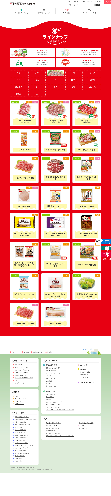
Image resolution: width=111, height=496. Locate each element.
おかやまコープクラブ (21, 448)
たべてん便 (49, 381)
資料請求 (26, 352)
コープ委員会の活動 (20, 450)
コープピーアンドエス (87, 382)
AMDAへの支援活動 (20, 430)
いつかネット (50, 376)
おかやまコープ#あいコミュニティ (25, 445)
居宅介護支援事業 (85, 372)
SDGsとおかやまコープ (21, 375)
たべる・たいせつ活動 (21, 443)
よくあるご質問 (86, 1)
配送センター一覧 (51, 370)
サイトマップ (97, 1)
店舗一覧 (48, 399)
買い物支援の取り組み (21, 435)
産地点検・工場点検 (52, 425)
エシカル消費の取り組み (53, 433)
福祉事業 (83, 369)
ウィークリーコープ (20, 398)
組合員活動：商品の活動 (86, 423)
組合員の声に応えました (53, 428)
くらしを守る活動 (20, 440)
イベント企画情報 (20, 456)
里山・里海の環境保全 (21, 422)
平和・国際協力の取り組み (22, 424)
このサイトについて (73, 1)
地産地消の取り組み (52, 430)
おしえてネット (50, 378)
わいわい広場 (18, 461)
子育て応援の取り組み (21, 437)
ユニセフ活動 (18, 427)
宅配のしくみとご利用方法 (53, 368)
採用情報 (49, 352)
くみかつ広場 (18, 458)
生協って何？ (18, 365)
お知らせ (17, 396)
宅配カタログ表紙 (51, 386)
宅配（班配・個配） (52, 365)
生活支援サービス (20, 432)
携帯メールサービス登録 (53, 404)
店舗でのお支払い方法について (55, 407)
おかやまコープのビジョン (22, 370)
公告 (16, 380)
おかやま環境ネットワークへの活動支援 (25, 419)
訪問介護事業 (84, 374)
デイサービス (84, 377)
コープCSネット (19, 383)
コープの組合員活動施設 (22, 453)
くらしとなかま (19, 401)
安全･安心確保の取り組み (53, 423)
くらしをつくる (19, 404)
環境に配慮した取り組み (22, 417)
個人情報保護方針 (38, 352)
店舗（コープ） (50, 391)
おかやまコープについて (22, 367)
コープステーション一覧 (53, 373)
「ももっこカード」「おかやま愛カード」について (60, 410)
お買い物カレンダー (52, 394)
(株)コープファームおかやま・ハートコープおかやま (60, 436)
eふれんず (49, 383)
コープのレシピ (83, 428)
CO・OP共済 (84, 365)
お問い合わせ (16, 352)
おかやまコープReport (21, 372)
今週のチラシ (50, 397)
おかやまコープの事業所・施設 (24, 378)
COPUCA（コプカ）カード (54, 402)
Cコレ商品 (82, 425)
